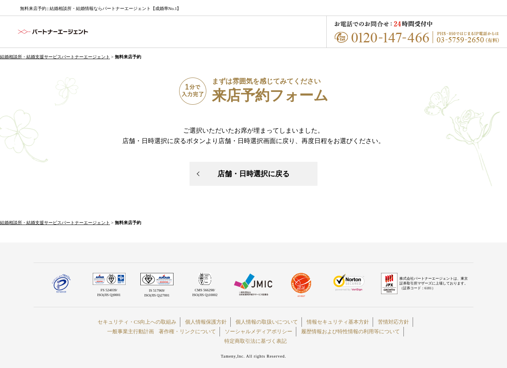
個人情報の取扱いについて (267, 322)
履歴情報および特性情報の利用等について (350, 331)
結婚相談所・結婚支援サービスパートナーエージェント (55, 56)
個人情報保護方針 (206, 322)
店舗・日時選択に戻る (253, 174)
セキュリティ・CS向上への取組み (137, 322)
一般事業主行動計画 (130, 331)
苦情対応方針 (393, 322)
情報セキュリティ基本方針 (338, 322)
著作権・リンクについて (187, 331)
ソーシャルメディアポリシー (258, 331)
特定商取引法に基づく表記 (255, 341)
